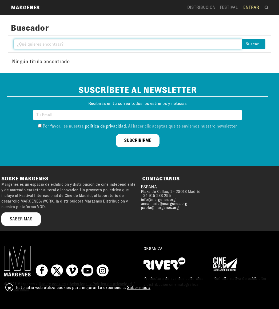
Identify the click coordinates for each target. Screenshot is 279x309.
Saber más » (138, 287)
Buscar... (253, 44)
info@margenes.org (158, 199)
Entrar (251, 7)
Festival (229, 7)
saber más (21, 219)
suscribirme (137, 140)
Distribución (201, 7)
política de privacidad (105, 126)
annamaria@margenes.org (164, 203)
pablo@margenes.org (160, 207)
